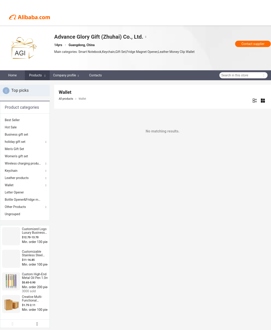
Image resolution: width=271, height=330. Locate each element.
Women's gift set (16, 156)
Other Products (15, 207)
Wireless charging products (24, 163)
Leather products (17, 178)
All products (66, 98)
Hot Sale (11, 127)
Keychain (11, 170)
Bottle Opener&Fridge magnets (25, 199)
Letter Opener (14, 192)
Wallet (9, 185)
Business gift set (16, 134)
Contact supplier (252, 44)
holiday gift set (15, 142)
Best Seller (12, 120)
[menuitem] (24, 120)
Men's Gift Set (14, 149)
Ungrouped (12, 214)
